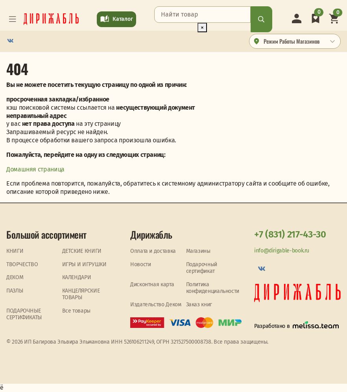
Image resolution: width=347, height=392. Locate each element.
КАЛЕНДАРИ (76, 277)
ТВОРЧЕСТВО (22, 264)
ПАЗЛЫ (14, 290)
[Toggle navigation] (12, 19)
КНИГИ (14, 251)
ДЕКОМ (14, 277)
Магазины (198, 251)
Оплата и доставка (153, 251)
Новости (140, 264)
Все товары (76, 310)
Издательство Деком (155, 304)
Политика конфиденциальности (213, 288)
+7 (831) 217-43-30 (290, 234)
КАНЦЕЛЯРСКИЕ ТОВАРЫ (81, 294)
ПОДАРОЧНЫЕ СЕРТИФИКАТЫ (24, 314)
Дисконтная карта (152, 284)
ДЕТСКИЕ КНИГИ (82, 251)
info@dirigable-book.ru (281, 250)
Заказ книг (199, 304)
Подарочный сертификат (201, 268)
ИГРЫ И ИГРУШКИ (84, 264)
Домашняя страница (35, 169)
